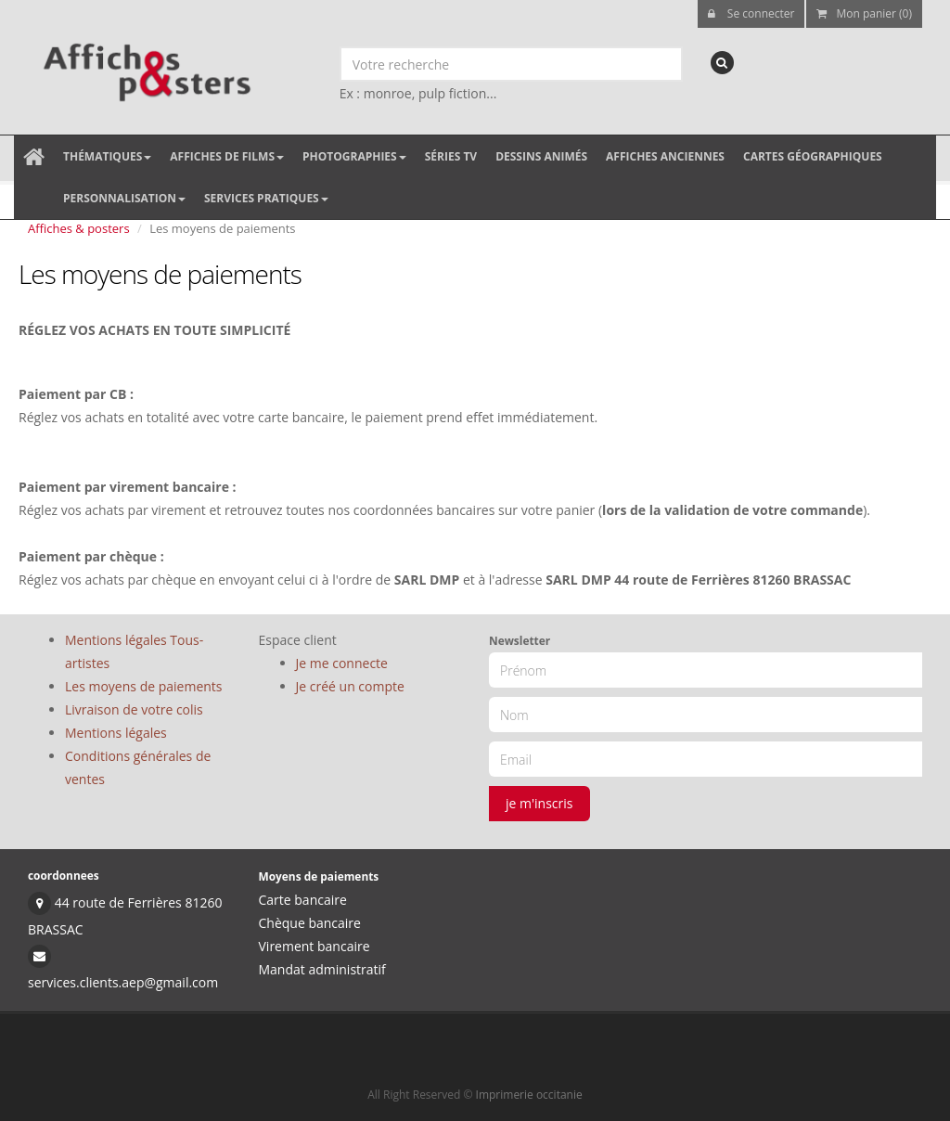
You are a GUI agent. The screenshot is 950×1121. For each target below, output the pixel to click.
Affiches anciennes (665, 156)
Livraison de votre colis (134, 709)
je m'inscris (539, 803)
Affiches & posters (79, 228)
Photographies (354, 156)
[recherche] (722, 62)
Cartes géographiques (812, 156)
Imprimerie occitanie (529, 1094)
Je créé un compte (350, 686)
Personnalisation (124, 198)
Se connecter (751, 13)
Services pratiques (266, 198)
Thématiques (107, 156)
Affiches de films (227, 156)
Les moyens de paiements (144, 686)
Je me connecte (342, 663)
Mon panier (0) (864, 13)
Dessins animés (541, 156)
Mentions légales (116, 732)
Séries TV (451, 156)
